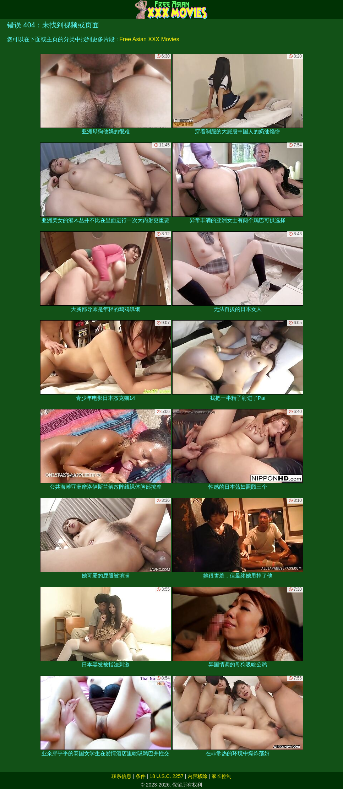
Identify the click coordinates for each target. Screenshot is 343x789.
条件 (141, 776)
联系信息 (121, 776)
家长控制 (222, 776)
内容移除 (197, 776)
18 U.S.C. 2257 (166, 776)
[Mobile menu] (6, 9)
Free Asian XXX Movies (149, 39)
